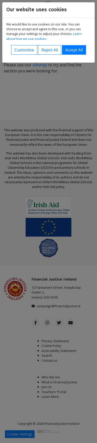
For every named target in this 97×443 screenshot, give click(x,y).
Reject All (49, 50)
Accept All (74, 50)
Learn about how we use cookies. (44, 36)
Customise (24, 50)
